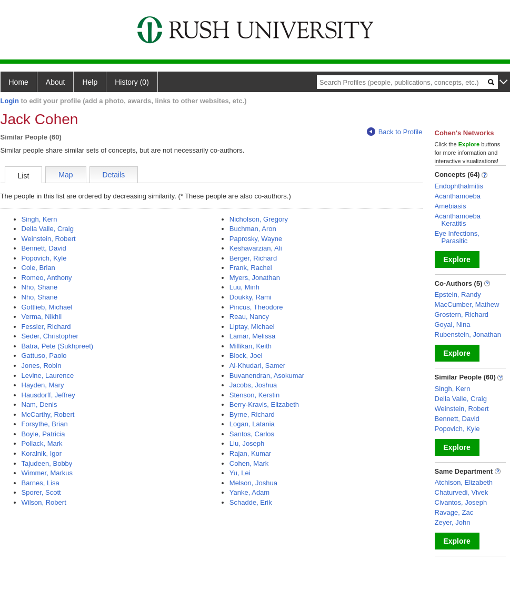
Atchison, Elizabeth (464, 482)
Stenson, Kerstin (254, 395)
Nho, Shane (40, 287)
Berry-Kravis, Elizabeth (264, 404)
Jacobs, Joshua (253, 385)
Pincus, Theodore (256, 307)
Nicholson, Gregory (258, 219)
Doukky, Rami (250, 297)
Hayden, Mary (43, 385)
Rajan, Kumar (250, 453)
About (55, 82)
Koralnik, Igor (42, 453)
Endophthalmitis (459, 186)
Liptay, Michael (252, 327)
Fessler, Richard (46, 327)
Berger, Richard (253, 258)
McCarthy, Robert (48, 414)
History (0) (132, 82)
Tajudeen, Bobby (47, 463)
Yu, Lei (240, 473)
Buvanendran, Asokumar (266, 375)
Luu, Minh (244, 287)
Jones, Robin (42, 365)
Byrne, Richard (252, 414)
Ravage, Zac (454, 512)
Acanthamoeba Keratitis (458, 219)
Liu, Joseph (247, 443)
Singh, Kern (39, 219)
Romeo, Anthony (47, 278)
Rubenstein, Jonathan (468, 334)
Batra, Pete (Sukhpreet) (58, 346)
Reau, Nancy (249, 317)
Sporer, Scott (41, 492)
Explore (456, 259)
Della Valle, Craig (48, 229)
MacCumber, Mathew (467, 304)
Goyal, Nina (453, 324)
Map (65, 175)
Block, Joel (246, 355)
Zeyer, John (453, 522)
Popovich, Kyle (44, 258)
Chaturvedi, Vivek (461, 492)
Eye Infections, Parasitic (457, 237)
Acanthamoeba (458, 196)
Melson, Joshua (253, 483)
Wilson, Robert (44, 502)
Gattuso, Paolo (44, 355)
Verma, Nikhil (42, 317)
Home (18, 82)
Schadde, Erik (250, 502)
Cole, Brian (38, 268)
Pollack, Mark (42, 443)
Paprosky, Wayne (255, 239)
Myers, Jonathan (254, 278)
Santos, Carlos (251, 434)
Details (114, 175)
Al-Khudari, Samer (257, 365)
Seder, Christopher (50, 336)
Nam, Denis (39, 404)
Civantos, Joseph (461, 502)
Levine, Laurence (48, 375)
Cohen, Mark (248, 463)
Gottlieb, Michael (47, 307)
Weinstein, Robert (49, 239)
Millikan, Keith (250, 346)
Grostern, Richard (462, 314)
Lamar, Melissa (252, 336)
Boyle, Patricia (43, 434)
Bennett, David (44, 248)
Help (89, 82)
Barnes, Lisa (40, 483)
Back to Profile (395, 132)
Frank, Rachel (250, 268)
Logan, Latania (252, 424)
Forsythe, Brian (45, 424)
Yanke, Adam (249, 492)
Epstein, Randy (458, 294)
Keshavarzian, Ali (255, 248)
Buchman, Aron (252, 229)
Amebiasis (450, 206)
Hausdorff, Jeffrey (48, 395)
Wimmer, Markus (47, 473)
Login (10, 101)
